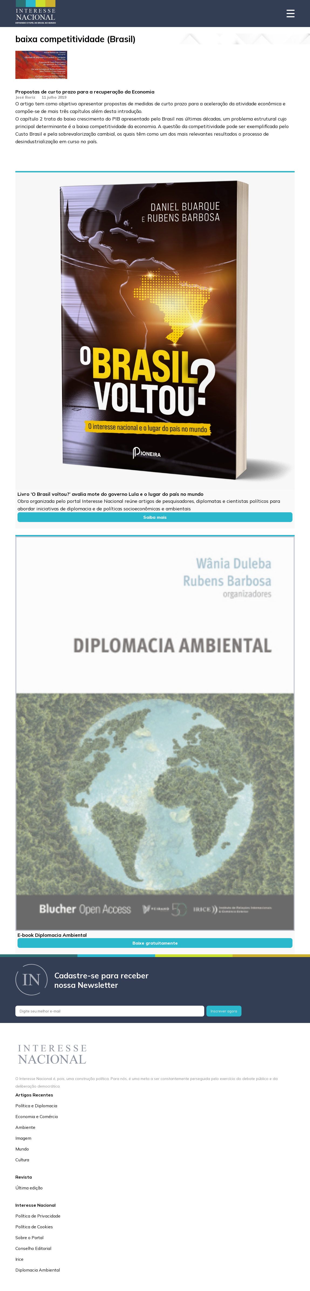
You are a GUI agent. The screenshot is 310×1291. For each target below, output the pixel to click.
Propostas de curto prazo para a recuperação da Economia (84, 92)
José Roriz (25, 97)
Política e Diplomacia (36, 1105)
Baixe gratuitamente (155, 943)
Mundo (22, 1149)
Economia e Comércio (36, 1116)
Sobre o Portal (29, 1237)
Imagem (23, 1138)
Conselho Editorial (33, 1248)
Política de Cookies (34, 1226)
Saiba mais (155, 517)
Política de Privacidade (37, 1216)
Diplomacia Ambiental (37, 1270)
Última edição (29, 1187)
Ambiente (25, 1127)
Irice (19, 1259)
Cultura (22, 1159)
